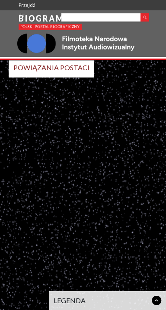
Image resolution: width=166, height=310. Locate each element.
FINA (24, 46)
